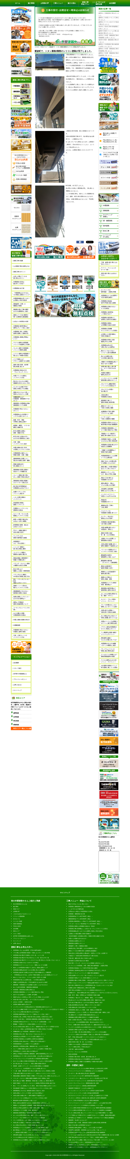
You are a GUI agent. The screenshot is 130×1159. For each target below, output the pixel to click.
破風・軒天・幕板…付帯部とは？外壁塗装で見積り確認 (84, 995)
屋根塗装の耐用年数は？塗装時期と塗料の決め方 (108, 589)
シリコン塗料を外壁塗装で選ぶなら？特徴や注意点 (21, 354)
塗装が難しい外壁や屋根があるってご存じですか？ (109, 467)
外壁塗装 (21, 86)
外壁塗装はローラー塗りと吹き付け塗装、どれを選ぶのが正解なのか (32, 1056)
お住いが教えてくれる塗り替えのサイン (20, 277)
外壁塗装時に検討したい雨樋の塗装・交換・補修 (20, 454)
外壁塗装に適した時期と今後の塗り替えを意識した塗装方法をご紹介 (32, 1016)
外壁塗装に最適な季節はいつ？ (20, 338)
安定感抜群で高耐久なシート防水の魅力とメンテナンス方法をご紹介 (32, 1088)
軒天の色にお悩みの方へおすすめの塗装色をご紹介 (21, 437)
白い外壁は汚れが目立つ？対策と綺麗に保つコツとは (109, 616)
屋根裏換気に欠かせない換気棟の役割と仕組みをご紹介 (29, 1090)
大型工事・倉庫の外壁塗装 (76, 1049)
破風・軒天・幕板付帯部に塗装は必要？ (20, 421)
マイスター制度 (17, 921)
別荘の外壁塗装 (72, 1054)
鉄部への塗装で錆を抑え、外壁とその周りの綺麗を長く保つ (85, 1019)
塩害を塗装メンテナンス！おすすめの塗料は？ (21, 597)
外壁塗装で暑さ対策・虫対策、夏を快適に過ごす (82, 1056)
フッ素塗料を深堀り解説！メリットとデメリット (109, 633)
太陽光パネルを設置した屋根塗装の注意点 (108, 539)
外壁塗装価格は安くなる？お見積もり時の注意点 (21, 299)
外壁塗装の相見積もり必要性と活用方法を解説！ (109, 318)
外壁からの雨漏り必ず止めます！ (77, 938)
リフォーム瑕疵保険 (19, 916)
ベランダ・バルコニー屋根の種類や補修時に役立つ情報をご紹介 (31, 1078)
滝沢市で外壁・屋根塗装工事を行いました (108, 41)
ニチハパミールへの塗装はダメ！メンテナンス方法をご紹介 (30, 1098)
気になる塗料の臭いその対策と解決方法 (107, 357)
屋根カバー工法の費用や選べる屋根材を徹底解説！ (83, 951)
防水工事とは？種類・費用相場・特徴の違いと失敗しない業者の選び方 (33, 1080)
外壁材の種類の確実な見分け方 (105, 373)
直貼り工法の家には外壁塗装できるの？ (107, 478)
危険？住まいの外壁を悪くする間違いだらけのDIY (109, 462)
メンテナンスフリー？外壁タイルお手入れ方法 (108, 495)
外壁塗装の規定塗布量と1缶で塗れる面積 (108, 523)
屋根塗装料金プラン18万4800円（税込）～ (80, 919)
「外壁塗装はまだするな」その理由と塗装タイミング (21, 293)
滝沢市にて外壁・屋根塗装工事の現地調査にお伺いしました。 (108, 36)
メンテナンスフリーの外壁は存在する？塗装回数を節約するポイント (32, 1007)
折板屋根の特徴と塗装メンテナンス (18, 503)
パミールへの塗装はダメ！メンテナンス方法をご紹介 (109, 550)
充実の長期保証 (17, 923)
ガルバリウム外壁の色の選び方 (107, 390)
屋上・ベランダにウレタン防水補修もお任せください (21, 581)
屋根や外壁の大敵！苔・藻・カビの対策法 (108, 534)
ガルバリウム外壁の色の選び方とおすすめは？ (26, 1012)
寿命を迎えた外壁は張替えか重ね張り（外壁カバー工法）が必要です (88, 953)
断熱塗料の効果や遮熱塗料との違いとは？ (108, 556)
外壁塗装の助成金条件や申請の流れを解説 (108, 302)
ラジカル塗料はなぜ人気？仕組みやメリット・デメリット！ (30, 1137)
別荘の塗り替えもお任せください (109, 274)
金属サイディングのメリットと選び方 (19, 492)
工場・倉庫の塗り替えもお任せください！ (109, 263)
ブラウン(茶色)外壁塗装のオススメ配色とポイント (109, 628)
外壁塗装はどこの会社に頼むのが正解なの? (25, 1051)
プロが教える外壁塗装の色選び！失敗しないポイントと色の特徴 (31, 952)
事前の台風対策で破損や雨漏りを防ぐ (107, 567)
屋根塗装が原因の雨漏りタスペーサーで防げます (20, 481)
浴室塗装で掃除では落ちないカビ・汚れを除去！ (82, 1029)
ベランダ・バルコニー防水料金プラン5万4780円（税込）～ (85, 923)
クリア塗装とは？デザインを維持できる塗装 (21, 360)
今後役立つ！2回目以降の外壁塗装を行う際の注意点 (83, 955)
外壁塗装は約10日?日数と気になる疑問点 (108, 346)
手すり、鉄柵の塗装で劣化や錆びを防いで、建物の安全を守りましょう (88, 1024)
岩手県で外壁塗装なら (20, 674)
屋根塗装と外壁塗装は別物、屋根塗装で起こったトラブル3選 (30, 1046)
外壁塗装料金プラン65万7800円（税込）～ (80, 916)
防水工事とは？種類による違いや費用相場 (21, 570)
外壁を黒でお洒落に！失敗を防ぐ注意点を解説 (108, 611)
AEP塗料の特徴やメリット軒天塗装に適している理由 (109, 666)
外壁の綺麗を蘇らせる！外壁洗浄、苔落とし (108, 528)
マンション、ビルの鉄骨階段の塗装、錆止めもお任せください (86, 1022)
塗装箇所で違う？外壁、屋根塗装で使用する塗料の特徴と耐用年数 (87, 1122)
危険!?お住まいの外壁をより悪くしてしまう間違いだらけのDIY (31, 997)
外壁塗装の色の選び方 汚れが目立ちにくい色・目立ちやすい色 (31, 957)
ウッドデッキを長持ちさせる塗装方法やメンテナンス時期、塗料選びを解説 (89, 1027)
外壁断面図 (16, 625)
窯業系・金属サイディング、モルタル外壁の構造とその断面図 (31, 1066)
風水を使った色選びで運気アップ (109, 134)
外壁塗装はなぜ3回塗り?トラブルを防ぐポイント (21, 415)
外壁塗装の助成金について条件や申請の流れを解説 (83, 968)
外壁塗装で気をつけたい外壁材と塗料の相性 (20, 630)
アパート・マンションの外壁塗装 (77, 1052)
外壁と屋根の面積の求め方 (21, 619)
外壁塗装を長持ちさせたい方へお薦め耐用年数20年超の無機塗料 (86, 1132)
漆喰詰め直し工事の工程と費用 (107, 506)
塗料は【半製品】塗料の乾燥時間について (20, 603)
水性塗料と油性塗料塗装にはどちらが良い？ (108, 489)
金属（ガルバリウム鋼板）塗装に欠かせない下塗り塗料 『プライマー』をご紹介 (91, 1140)
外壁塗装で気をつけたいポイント (20, 409)
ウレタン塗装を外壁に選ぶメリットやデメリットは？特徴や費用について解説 (90, 1113)
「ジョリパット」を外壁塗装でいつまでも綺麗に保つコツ (29, 1068)
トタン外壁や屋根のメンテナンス (19, 498)
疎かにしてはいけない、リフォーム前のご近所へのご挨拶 (29, 977)
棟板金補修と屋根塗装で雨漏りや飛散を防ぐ (20, 559)
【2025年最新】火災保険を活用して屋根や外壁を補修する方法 (86, 936)
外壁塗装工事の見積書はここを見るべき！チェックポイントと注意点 (88, 928)
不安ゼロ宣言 (17, 926)
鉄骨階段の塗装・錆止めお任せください (20, 525)
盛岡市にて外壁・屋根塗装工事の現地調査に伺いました (108, 50)
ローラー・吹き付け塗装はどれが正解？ (107, 517)
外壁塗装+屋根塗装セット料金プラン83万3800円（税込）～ (85, 921)
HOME (37, 47)
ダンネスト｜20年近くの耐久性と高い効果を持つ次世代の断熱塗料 (87, 1098)
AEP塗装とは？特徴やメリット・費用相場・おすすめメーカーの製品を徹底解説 (91, 1117)
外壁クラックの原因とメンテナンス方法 (20, 376)
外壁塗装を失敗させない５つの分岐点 (108, 307)
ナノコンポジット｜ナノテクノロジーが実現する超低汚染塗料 (86, 1090)
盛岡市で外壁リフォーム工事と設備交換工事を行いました (108, 32)
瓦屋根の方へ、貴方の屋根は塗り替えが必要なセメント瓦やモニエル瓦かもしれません (93, 992)
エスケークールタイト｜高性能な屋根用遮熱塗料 (82, 1085)
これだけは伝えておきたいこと (22, 914)
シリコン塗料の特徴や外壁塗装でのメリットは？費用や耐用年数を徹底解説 (89, 1108)
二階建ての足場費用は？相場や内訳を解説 (108, 451)
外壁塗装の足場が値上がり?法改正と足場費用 (109, 445)
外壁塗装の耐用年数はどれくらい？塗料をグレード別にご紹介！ (31, 1014)
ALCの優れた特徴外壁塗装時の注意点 (19, 614)
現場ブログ (44, 47)
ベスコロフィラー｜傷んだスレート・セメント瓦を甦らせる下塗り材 (88, 1078)
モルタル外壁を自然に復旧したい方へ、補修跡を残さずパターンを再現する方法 (36, 1026)
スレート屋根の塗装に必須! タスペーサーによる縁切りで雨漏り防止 (32, 1049)
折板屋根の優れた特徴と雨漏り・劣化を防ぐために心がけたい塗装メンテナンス (91, 980)
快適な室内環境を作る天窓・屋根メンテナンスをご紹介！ (84, 1005)
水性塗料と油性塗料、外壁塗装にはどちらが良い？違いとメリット (87, 1130)
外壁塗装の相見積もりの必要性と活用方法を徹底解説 (28, 1039)
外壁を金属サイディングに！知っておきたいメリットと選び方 (86, 975)
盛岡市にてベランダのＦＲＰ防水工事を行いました (108, 23)
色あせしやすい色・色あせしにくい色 (109, 148)
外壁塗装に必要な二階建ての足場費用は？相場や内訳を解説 (85, 1061)
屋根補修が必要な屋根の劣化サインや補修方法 (20, 470)
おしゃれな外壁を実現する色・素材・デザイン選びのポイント (31, 1115)
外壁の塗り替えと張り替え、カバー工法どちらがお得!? (29, 999)
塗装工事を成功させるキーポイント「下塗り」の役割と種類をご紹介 (88, 1137)
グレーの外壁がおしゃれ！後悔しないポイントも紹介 (109, 605)
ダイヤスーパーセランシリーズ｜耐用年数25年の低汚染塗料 (85, 1080)
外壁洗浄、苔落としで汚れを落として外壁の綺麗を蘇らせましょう (87, 1039)
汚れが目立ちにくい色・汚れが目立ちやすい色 (110, 141)
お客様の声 (16, 911)
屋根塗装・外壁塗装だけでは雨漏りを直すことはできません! (30, 984)
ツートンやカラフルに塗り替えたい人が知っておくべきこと (110, 154)
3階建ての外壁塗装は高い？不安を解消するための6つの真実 (30, 982)
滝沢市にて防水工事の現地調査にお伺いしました (108, 27)
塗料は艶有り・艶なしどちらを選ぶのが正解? (108, 484)
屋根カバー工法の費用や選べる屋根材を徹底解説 (20, 316)
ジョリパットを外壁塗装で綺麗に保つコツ (109, 512)
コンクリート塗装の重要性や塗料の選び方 (20, 553)
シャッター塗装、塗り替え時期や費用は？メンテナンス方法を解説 (87, 1032)
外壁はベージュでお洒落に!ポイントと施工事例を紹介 (109, 622)
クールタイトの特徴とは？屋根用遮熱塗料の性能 (109, 655)
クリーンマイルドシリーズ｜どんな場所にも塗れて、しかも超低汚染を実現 (89, 1103)
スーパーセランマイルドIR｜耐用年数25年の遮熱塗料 (83, 1076)
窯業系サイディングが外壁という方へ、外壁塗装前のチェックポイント (88, 1145)
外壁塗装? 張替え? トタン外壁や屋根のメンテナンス (83, 978)
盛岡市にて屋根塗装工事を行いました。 (108, 14)
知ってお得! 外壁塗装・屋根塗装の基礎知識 (25, 987)
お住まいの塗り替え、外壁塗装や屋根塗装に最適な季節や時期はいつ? (33, 1019)
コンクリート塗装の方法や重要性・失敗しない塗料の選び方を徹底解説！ (89, 1034)
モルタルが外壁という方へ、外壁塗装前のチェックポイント (85, 1142)
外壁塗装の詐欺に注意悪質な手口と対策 (108, 340)
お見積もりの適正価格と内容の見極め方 (108, 335)
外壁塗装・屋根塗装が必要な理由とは (24, 989)
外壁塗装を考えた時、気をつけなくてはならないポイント (29, 1034)
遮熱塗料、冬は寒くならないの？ (77, 1120)
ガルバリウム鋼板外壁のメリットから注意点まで (108, 384)
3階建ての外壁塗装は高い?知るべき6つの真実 (109, 362)
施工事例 (15, 906)
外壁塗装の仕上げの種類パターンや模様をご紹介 (108, 644)
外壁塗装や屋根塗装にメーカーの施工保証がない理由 (109, 429)
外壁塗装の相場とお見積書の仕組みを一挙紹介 (81, 926)
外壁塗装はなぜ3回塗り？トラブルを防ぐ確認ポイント (28, 1036)
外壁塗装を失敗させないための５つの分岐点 (25, 962)
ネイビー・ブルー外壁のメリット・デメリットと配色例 (29, 1117)
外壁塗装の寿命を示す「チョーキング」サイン (20, 371)
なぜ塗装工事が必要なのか (21, 266)
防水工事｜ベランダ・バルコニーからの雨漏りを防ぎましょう (86, 963)
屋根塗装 (21, 91)
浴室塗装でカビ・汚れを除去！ (19, 542)
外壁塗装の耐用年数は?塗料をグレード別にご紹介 (21, 327)
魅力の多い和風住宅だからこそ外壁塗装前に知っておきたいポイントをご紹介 (90, 985)
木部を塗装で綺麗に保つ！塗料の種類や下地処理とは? (109, 545)
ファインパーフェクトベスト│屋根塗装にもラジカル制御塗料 (85, 1071)
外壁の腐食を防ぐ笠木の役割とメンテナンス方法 (21, 448)
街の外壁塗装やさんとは (20, 904)
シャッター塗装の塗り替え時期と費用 (19, 548)
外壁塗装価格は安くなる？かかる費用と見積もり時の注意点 (85, 931)
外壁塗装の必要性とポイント (76, 941)
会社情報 (15, 928)
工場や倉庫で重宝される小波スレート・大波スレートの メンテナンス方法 (34, 1073)
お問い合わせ (17, 685)
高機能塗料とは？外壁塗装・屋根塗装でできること (21, 398)
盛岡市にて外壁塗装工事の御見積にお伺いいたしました (108, 45)
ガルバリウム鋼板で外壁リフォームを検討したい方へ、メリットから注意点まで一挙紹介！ (39, 1009)
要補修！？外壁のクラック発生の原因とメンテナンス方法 (29, 1024)
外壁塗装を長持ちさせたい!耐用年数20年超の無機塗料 (109, 423)
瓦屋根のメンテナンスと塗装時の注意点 (20, 509)
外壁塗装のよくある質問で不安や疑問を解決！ (109, 296)
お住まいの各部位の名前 (20, 321)
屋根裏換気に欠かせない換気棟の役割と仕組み (20, 592)
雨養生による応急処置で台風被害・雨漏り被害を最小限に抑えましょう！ (34, 1105)
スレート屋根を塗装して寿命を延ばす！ (79, 1047)
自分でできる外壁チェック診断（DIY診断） (25, 994)
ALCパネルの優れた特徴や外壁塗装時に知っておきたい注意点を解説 (32, 1061)
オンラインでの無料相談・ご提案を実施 (108, 291)
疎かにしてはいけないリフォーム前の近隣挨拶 (108, 351)
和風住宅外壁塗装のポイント (107, 500)
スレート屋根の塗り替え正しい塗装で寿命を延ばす (21, 476)
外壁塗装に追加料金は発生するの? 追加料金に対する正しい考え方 (87, 970)
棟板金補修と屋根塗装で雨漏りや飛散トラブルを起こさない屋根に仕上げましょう (36, 1076)
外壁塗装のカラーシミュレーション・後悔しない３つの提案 (30, 965)
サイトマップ (17, 690)
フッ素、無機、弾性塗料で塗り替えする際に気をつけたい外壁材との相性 (34, 1071)
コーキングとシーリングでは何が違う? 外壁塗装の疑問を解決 (30, 1058)
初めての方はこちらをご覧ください (78, 904)
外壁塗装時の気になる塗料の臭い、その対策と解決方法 (29, 980)
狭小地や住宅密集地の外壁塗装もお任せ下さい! (21, 487)
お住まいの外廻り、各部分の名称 (22, 1002)
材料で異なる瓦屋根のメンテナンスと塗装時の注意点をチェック (86, 990)
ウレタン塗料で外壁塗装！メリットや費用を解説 (21, 349)
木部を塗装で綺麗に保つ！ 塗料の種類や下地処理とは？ (29, 1095)
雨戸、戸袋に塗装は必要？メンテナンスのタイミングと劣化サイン (87, 1037)
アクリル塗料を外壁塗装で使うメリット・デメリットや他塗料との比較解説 (89, 1110)
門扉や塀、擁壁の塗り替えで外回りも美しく (81, 958)
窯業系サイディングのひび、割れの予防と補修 (108, 473)
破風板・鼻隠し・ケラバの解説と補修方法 (21, 426)
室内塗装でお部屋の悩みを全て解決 (78, 960)
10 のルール (16, 919)
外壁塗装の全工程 (18, 288)
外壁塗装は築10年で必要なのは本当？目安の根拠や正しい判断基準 (32, 972)
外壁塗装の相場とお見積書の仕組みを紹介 (108, 324)
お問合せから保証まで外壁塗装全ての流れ (80, 911)
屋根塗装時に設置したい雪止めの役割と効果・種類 (21, 459)
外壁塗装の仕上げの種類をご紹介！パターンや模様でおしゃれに (31, 1140)
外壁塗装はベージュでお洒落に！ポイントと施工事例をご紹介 (31, 1127)
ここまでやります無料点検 (76, 909)
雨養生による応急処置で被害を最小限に (108, 572)
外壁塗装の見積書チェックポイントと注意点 (109, 329)
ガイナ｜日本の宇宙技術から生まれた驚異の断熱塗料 (83, 1100)
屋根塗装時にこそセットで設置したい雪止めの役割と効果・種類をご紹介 (89, 1012)
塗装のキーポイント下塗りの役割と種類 (107, 407)
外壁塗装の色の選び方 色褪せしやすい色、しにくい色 (28, 955)
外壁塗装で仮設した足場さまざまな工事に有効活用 (109, 440)
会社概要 (16, 662)
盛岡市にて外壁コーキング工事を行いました (108, 19)
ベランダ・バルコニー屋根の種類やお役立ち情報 (21, 564)
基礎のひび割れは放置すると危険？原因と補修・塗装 (28, 1108)
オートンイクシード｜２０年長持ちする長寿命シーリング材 (85, 1105)
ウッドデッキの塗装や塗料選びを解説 (20, 537)
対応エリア (16, 931)
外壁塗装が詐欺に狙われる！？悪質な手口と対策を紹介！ (29, 1041)
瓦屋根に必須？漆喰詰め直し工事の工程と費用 (81, 987)
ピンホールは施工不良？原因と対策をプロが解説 (20, 387)
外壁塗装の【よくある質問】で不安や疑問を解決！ (27, 950)
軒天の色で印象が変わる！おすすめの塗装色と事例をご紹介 (85, 1002)
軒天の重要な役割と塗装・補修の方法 (19, 432)
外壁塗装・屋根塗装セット (21, 97)
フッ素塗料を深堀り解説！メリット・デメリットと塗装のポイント (32, 1132)
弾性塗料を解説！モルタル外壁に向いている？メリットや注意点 (31, 1135)
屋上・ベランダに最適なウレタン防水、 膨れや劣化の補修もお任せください (35, 1085)
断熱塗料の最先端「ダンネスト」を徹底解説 (109, 561)
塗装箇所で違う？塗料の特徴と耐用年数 (108, 401)
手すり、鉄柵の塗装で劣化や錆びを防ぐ (20, 531)
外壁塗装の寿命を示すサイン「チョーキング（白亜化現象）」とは (32, 1021)
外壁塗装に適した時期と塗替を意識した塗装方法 (20, 332)
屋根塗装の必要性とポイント (76, 943)
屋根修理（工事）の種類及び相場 (19, 305)
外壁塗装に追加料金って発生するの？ (107, 313)
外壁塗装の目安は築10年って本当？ (18, 282)
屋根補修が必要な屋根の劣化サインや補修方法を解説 (83, 1017)
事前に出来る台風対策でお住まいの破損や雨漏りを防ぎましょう (31, 1103)
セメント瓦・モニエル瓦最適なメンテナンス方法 (20, 514)
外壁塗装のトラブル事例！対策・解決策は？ (109, 583)
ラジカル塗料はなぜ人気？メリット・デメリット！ (109, 661)
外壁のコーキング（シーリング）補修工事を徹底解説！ (84, 973)
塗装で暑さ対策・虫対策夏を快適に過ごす (20, 365)
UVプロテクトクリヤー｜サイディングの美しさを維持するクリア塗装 (88, 1095)
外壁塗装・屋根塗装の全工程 (76, 914)
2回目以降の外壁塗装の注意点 (106, 396)
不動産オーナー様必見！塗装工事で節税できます (108, 434)
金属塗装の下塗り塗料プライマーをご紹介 (108, 412)
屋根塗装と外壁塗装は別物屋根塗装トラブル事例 (21, 404)
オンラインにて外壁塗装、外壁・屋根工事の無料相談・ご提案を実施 (88, 965)
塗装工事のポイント (19, 271)
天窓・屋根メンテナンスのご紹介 (20, 443)
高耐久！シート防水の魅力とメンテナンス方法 (20, 586)
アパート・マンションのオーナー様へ (108, 268)
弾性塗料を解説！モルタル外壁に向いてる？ (109, 639)
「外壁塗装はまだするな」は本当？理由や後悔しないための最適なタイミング (35, 975)
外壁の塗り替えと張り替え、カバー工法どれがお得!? (108, 368)
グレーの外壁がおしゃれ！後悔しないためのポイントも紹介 (30, 1120)
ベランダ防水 (21, 102)
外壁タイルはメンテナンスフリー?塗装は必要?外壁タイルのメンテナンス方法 (90, 983)
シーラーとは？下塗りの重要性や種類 (108, 418)
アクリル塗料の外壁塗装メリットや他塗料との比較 (21, 343)
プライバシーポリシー (20, 679)
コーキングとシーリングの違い (21, 608)
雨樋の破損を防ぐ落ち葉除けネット (18, 465)
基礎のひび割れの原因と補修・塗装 (106, 578)
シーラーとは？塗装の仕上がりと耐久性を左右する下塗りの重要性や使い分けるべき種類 (93, 1135)
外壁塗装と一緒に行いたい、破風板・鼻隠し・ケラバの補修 (85, 997)
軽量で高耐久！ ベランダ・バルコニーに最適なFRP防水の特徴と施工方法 (34, 1083)
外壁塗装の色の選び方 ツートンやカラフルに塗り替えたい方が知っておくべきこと (36, 960)
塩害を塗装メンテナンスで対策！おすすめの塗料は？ (28, 1093)
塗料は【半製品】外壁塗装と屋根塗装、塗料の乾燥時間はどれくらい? (33, 1053)
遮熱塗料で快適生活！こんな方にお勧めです (81, 1088)
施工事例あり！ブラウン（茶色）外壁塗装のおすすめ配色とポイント (32, 1130)
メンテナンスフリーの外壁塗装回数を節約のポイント (109, 379)
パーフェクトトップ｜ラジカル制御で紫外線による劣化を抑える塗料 (88, 1068)
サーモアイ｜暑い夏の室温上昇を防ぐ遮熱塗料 (81, 1073)
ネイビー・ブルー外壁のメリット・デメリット (108, 600)
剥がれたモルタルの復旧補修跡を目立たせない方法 (21, 382)
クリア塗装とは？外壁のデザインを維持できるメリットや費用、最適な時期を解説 (91, 1115)
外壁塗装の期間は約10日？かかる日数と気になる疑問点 (29, 970)
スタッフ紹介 (17, 668)
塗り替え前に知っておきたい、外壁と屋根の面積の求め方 (29, 1063)
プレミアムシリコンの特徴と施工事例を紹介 (108, 650)
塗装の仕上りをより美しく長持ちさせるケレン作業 (21, 393)
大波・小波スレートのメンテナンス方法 (20, 636)
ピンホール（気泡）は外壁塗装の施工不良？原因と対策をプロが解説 (32, 1029)
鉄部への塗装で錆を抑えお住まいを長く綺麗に (20, 520)
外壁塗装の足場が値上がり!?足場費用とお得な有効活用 (84, 1059)
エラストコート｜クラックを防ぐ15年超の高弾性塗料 (83, 1093)
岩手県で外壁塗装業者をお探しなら (23, 936)
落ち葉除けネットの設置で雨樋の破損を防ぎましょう (83, 1015)
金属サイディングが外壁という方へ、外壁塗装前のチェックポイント (88, 1147)
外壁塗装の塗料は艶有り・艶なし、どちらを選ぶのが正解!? (85, 1127)
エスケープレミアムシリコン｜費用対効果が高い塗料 (83, 1083)
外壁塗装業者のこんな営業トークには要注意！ (109, 456)
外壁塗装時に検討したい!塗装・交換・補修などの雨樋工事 (85, 1010)
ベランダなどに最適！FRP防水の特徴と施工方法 (21, 575)
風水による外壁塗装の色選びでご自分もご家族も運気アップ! (30, 967)
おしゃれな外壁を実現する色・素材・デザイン (109, 594)
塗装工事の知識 (18, 260)
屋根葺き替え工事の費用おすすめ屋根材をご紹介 (20, 310)
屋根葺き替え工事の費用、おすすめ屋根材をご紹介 (83, 948)
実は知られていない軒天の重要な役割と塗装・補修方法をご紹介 (86, 1000)
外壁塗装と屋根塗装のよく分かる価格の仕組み (81, 906)
